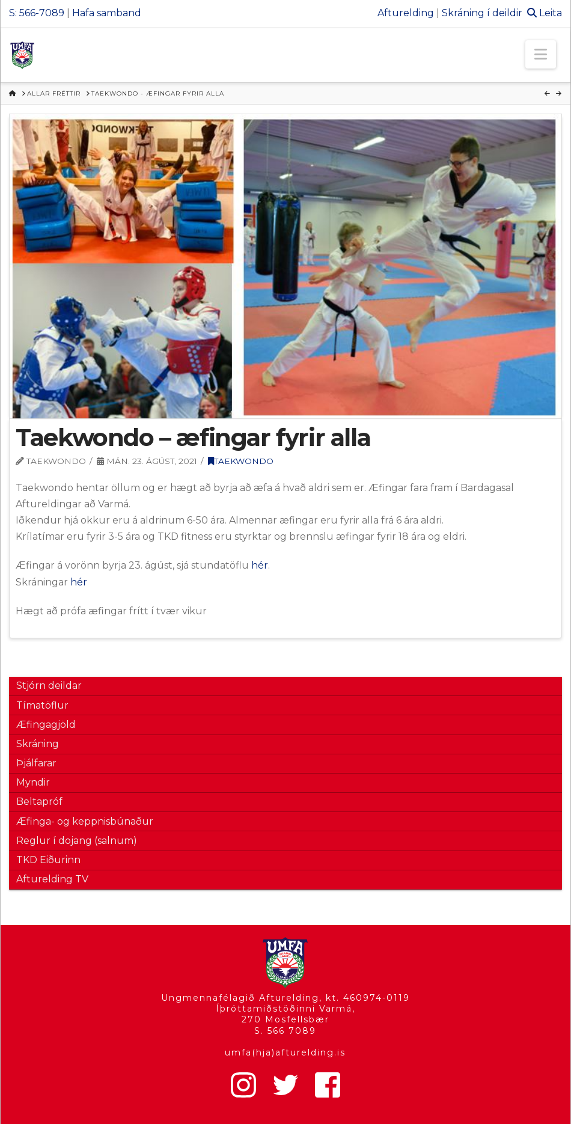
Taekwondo (240, 461)
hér (259, 565)
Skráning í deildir (482, 13)
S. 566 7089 (285, 1030)
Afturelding (405, 13)
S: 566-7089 (36, 13)
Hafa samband (106, 13)
